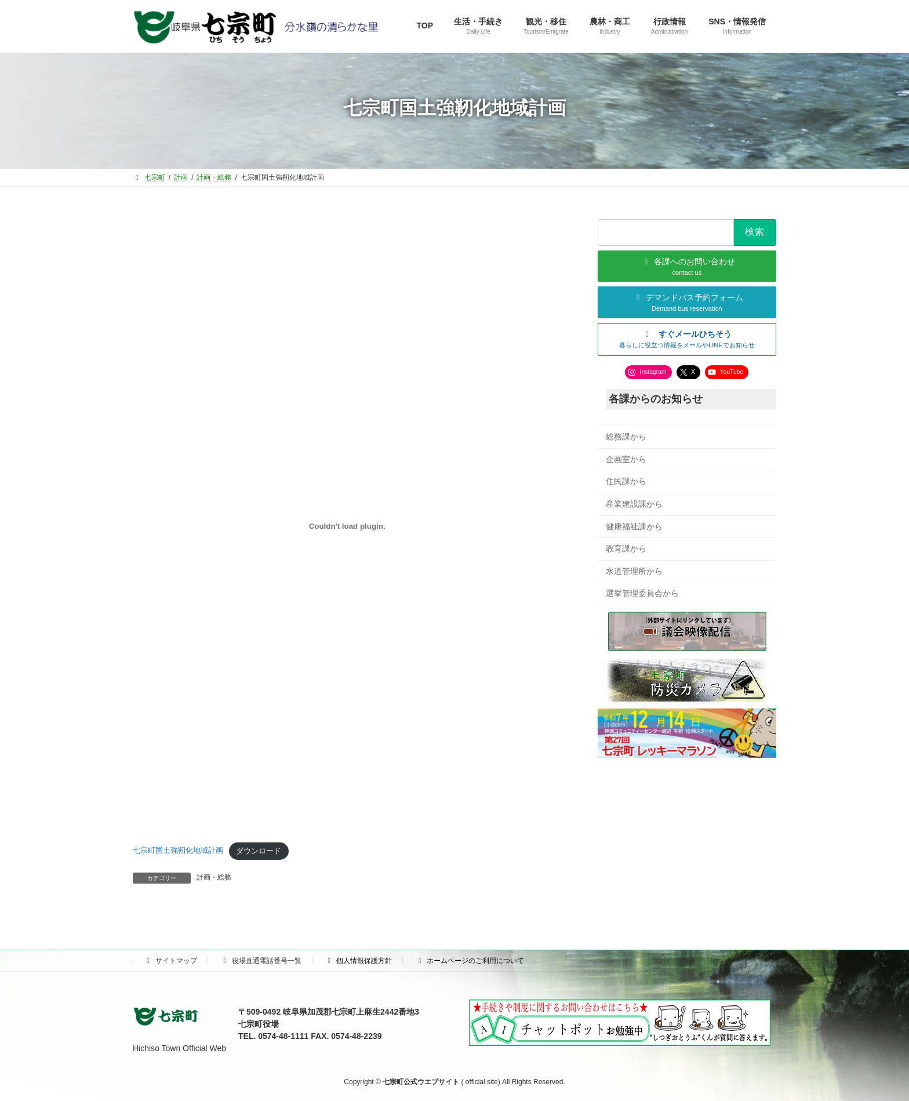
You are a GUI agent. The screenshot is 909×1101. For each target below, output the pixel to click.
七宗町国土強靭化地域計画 (178, 850)
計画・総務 (214, 877)
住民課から (626, 481)
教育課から (626, 548)
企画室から (626, 458)
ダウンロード (258, 850)
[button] (687, 338)
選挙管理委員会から (642, 593)
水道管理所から (634, 570)
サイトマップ (170, 961)
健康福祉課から (634, 525)
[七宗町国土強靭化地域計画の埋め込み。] (347, 526)
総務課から (626, 436)
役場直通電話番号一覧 (260, 961)
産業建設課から (634, 503)
